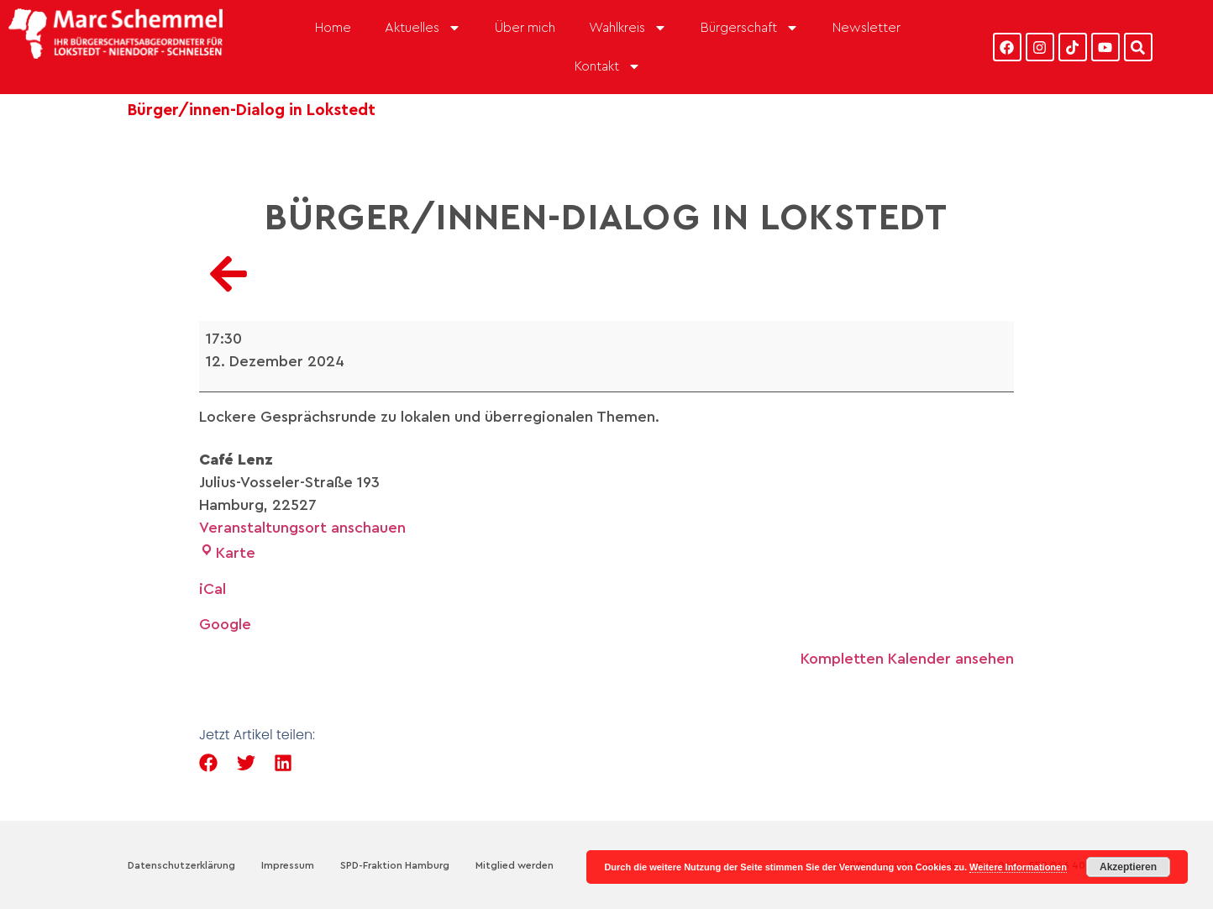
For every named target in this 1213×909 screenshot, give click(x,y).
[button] (208, 763)
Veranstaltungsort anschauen (302, 527)
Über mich (525, 27)
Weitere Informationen (1018, 867)
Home (333, 27)
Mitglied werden (514, 865)
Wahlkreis (628, 28)
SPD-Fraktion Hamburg (394, 865)
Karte (227, 552)
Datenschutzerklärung (181, 865)
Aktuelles (423, 28)
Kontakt (608, 66)
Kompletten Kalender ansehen (907, 658)
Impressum (287, 865)
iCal (212, 588)
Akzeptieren (1128, 867)
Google (225, 624)
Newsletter (866, 27)
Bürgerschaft (750, 28)
